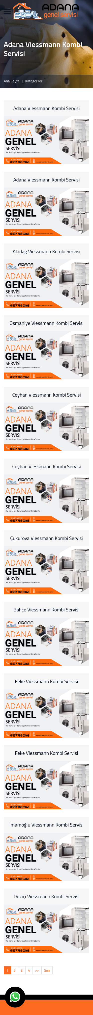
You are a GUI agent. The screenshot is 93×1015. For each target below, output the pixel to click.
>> (37, 970)
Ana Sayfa (11, 81)
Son (47, 970)
